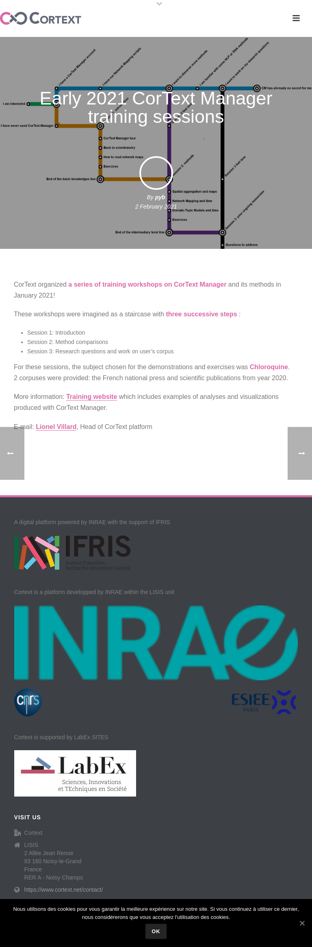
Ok (156, 931)
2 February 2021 (156, 206)
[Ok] (302, 923)
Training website (91, 396)
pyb (160, 197)
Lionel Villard (56, 426)
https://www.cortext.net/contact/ (63, 889)
